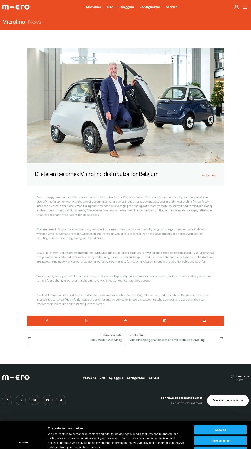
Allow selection (220, 414)
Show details (191, 441)
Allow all (220, 404)
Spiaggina (116, 378)
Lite (102, 378)
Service (154, 378)
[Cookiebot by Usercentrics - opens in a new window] (24, 442)
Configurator (136, 378)
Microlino (89, 378)
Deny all (220, 425)
